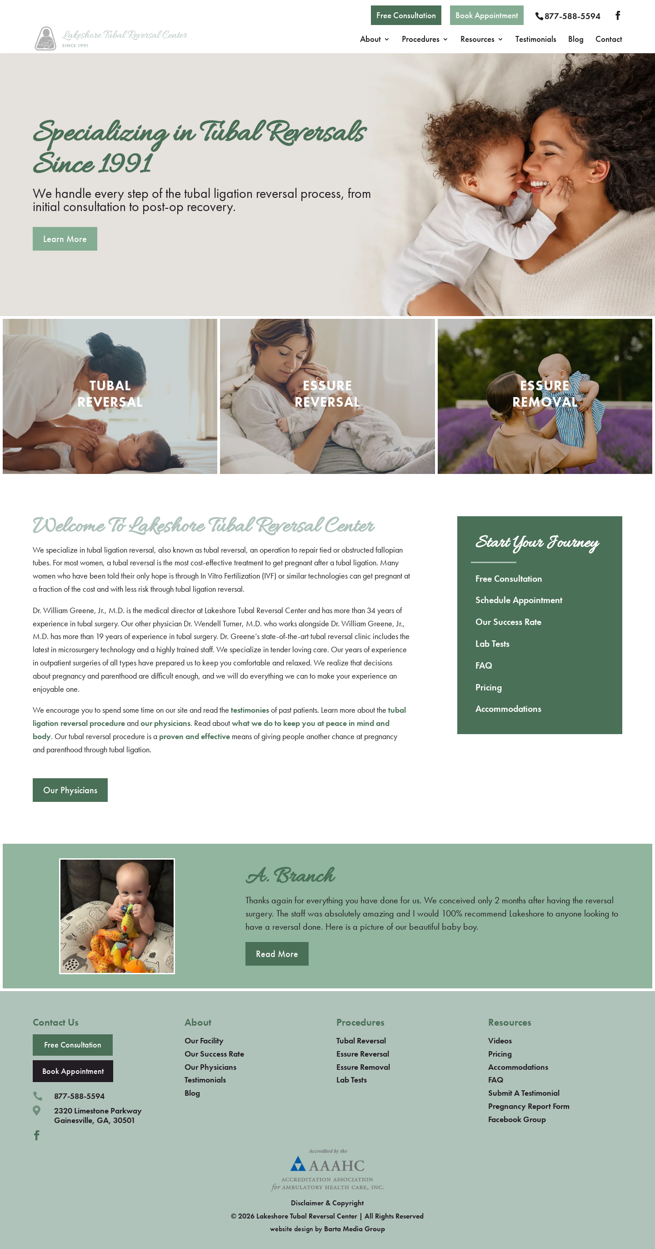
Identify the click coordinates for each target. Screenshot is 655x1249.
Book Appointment (486, 15)
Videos (500, 1040)
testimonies (250, 710)
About (370, 40)
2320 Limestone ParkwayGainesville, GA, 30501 (98, 1115)
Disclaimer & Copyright (327, 1203)
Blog (576, 40)
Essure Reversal (362, 1053)
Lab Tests (492, 644)
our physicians (165, 723)
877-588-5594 (572, 16)
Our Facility (204, 1040)
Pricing (488, 687)
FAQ (483, 665)
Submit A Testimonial (524, 1093)
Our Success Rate (508, 622)
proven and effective (194, 736)
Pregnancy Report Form (529, 1106)
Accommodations (508, 709)
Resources (477, 40)
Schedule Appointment (518, 600)
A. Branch (289, 877)
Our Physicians (70, 790)
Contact (608, 40)
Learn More (65, 239)
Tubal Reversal (361, 1040)
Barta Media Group (354, 1229)
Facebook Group (517, 1119)
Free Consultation (406, 15)
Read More (277, 954)
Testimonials (535, 40)
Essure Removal (363, 1067)
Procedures (421, 40)
